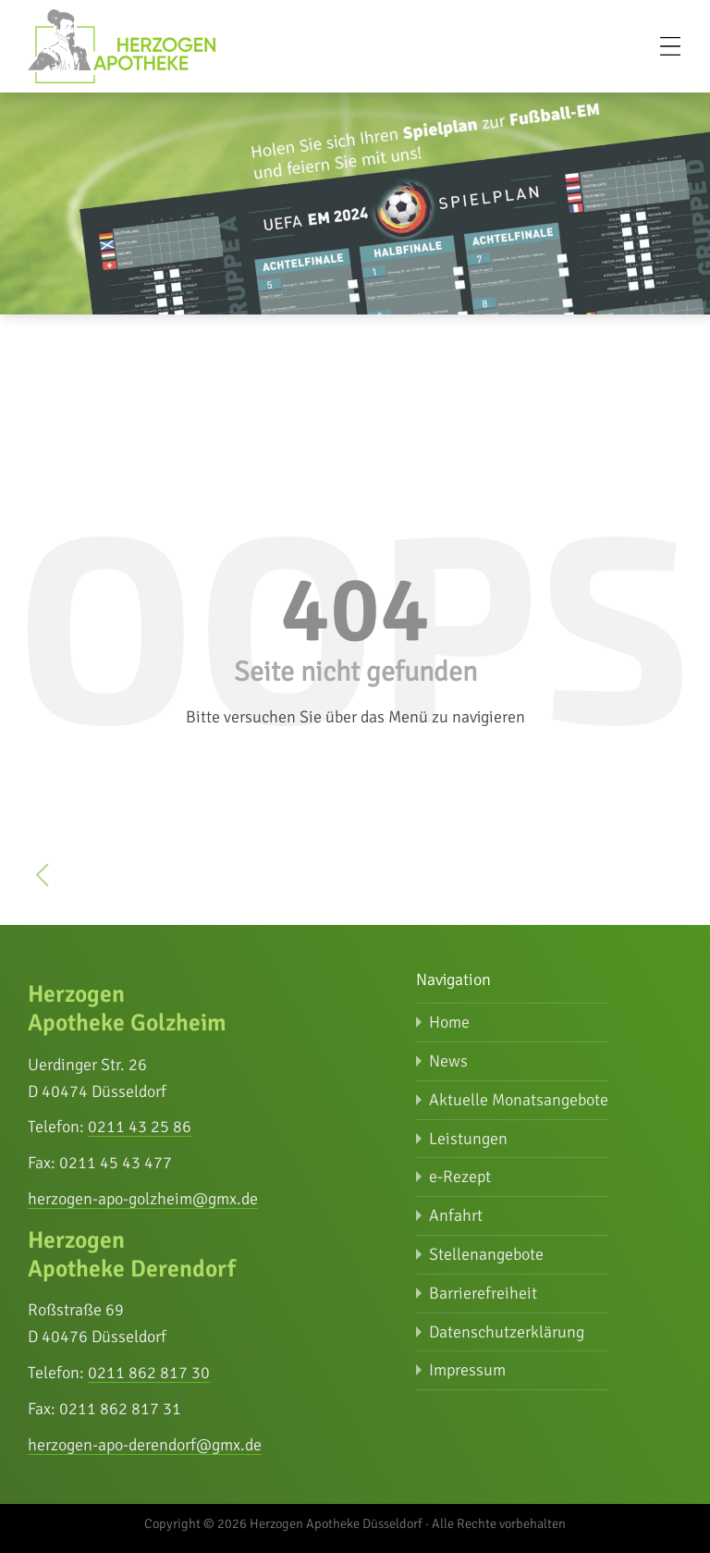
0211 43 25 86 (139, 1126)
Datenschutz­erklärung (506, 1332)
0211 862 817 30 (149, 1372)
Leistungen (468, 1138)
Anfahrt (456, 1215)
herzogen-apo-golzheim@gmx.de (143, 1199)
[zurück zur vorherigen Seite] (42, 879)
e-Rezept (460, 1176)
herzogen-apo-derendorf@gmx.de (145, 1445)
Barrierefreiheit (483, 1293)
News (448, 1061)
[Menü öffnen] (670, 46)
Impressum (467, 1370)
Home (449, 1022)
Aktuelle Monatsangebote (518, 1100)
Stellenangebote (486, 1254)
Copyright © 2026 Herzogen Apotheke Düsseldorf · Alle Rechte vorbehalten (355, 1523)
